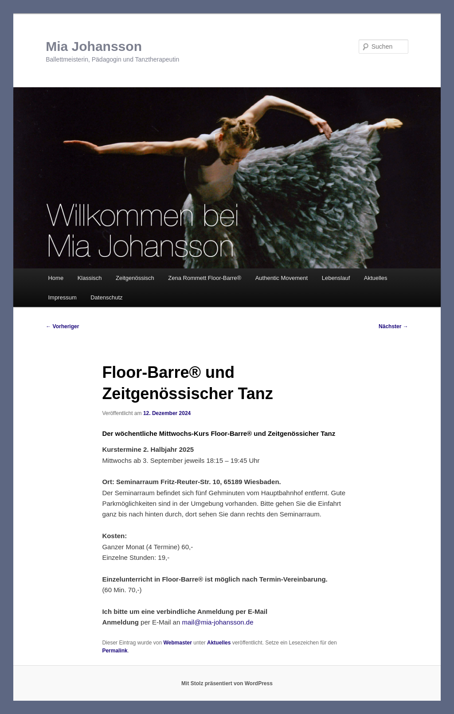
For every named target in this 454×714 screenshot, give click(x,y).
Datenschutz (106, 297)
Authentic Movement (281, 278)
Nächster (393, 326)
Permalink (114, 651)
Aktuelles (375, 278)
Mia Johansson (94, 46)
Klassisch (90, 278)
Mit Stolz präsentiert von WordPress (227, 683)
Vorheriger (62, 326)
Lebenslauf (336, 278)
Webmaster (177, 643)
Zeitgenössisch (135, 278)
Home (55, 278)
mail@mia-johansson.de (217, 622)
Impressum (62, 297)
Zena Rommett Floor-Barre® (204, 278)
